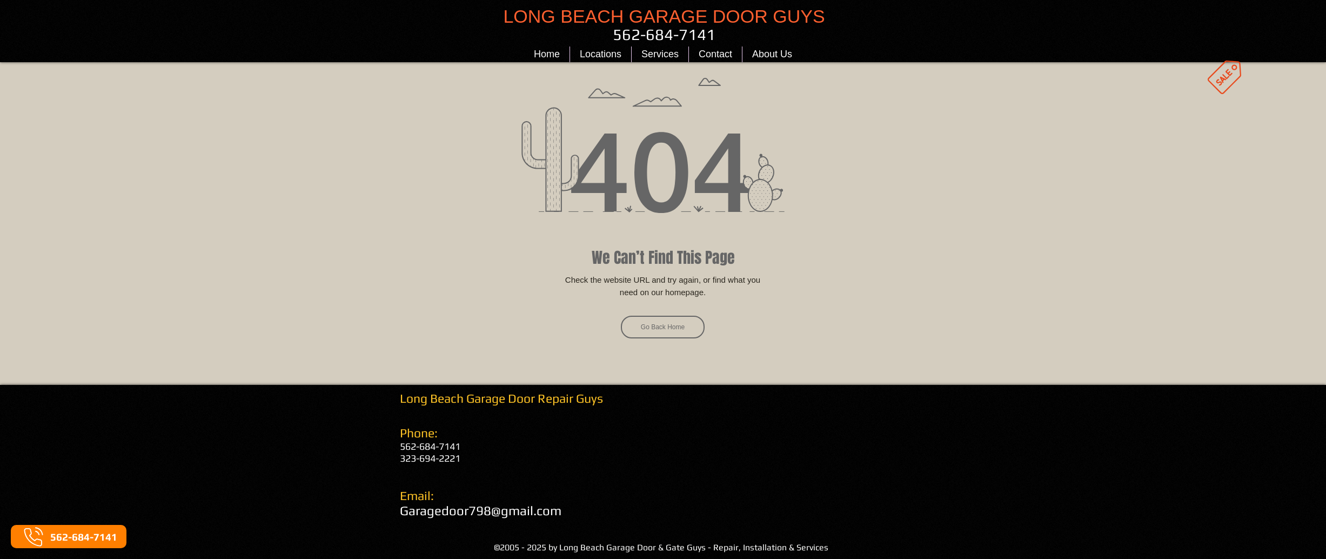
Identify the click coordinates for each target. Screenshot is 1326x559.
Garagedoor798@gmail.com (480, 510)
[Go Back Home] (663, 327)
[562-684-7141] (68, 536)
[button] (600, 54)
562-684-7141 (430, 446)
